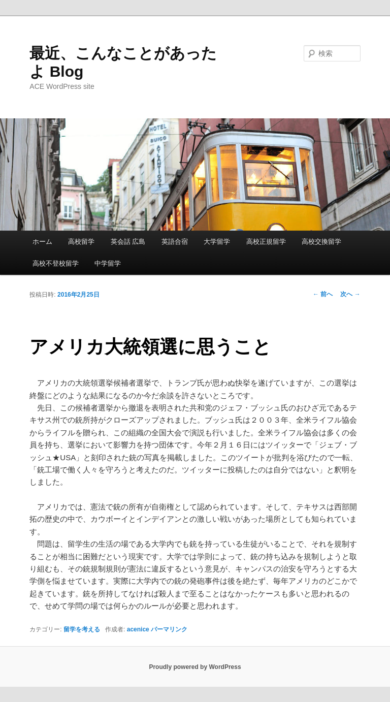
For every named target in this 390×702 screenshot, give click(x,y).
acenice (138, 629)
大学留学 (217, 241)
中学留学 (107, 263)
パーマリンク (169, 629)
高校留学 (81, 241)
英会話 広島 (128, 241)
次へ (350, 294)
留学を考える (81, 629)
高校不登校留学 (55, 263)
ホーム (42, 241)
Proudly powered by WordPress (195, 667)
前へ (323, 294)
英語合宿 (174, 241)
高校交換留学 (321, 241)
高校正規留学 (266, 241)
